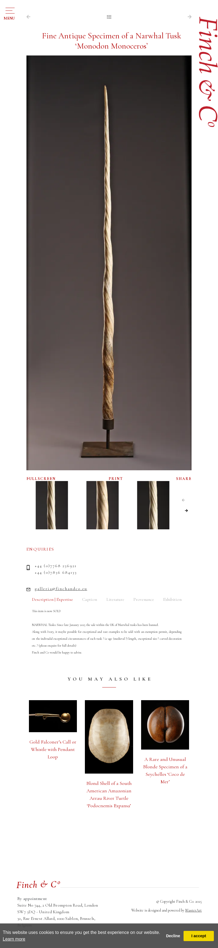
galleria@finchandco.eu (61, 588)
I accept (198, 936)
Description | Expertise (52, 599)
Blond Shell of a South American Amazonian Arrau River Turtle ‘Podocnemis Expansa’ (109, 794)
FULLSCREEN (41, 478)
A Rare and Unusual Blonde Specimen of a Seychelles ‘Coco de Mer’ (165, 770)
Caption (89, 599)
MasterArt (193, 910)
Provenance (143, 599)
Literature (115, 599)
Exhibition (172, 599)
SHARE (184, 478)
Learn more (14, 939)
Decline (173, 936)
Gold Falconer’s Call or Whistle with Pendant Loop (52, 749)
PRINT (116, 478)
